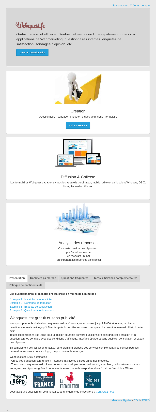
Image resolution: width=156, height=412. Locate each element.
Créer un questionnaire (32, 52)
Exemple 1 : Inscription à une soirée (31, 299)
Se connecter (120, 5)
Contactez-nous (105, 391)
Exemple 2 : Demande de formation (30, 303)
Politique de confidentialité (26, 285)
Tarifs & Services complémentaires (115, 278)
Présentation (17, 278)
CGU (137, 400)
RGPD (146, 400)
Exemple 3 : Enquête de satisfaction (31, 306)
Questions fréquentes (74, 278)
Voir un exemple (78, 125)
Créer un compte (140, 5)
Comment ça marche (43, 278)
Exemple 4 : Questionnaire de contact (32, 310)
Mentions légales (121, 400)
